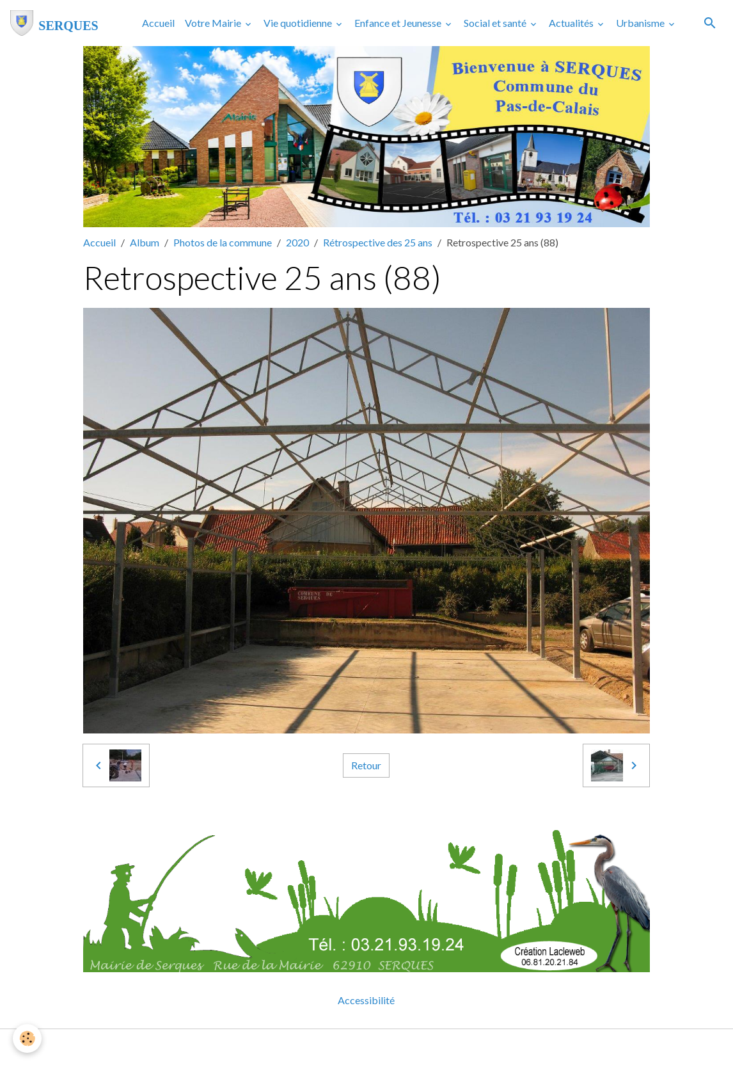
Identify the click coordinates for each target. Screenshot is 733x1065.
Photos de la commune (222, 242)
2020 (297, 242)
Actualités (572, 23)
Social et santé (496, 23)
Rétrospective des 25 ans (377, 242)
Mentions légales (315, 1047)
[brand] (54, 23)
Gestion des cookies (410, 1047)
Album (144, 242)
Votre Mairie (214, 23)
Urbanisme (641, 23)
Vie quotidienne (299, 23)
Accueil (158, 23)
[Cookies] (27, 1038)
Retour (366, 765)
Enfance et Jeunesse (398, 23)
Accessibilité (366, 1000)
